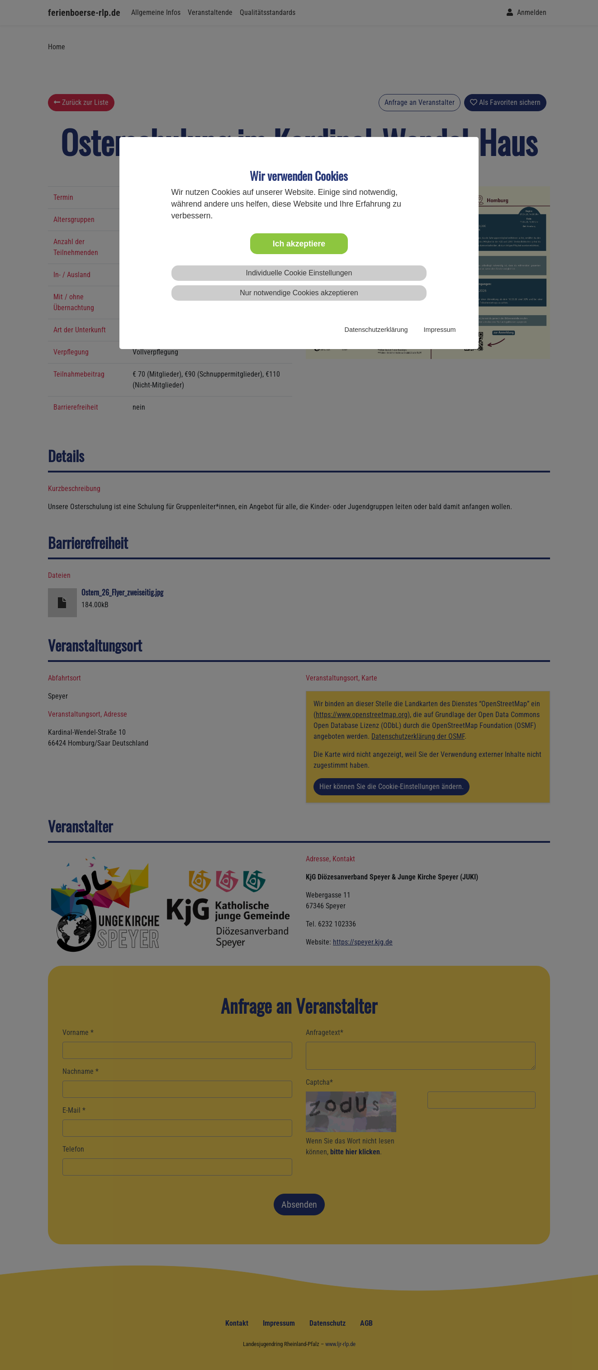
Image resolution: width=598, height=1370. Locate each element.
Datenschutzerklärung (376, 329)
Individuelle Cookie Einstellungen (299, 273)
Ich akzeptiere (299, 243)
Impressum (439, 329)
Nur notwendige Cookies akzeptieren (299, 293)
